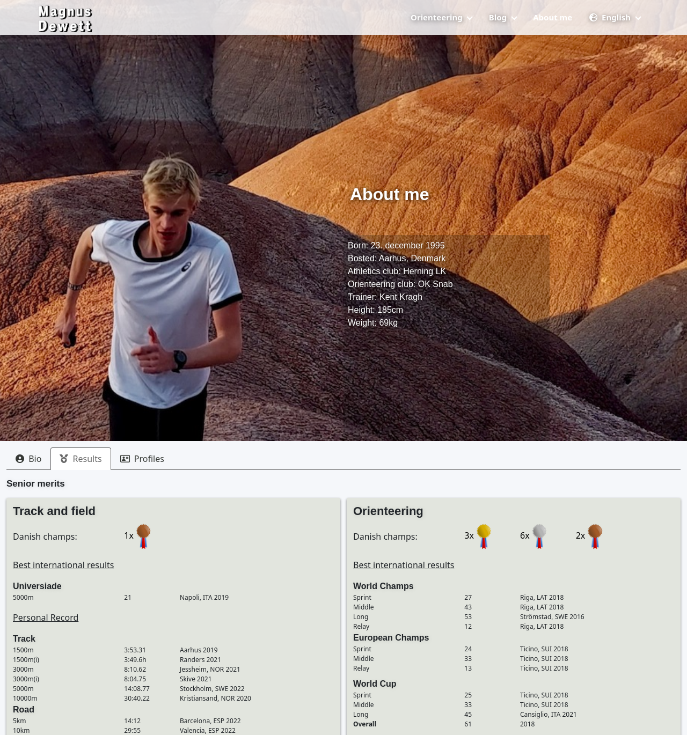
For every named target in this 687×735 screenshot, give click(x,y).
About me (552, 26)
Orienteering (441, 26)
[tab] (28, 458)
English (614, 26)
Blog (503, 26)
